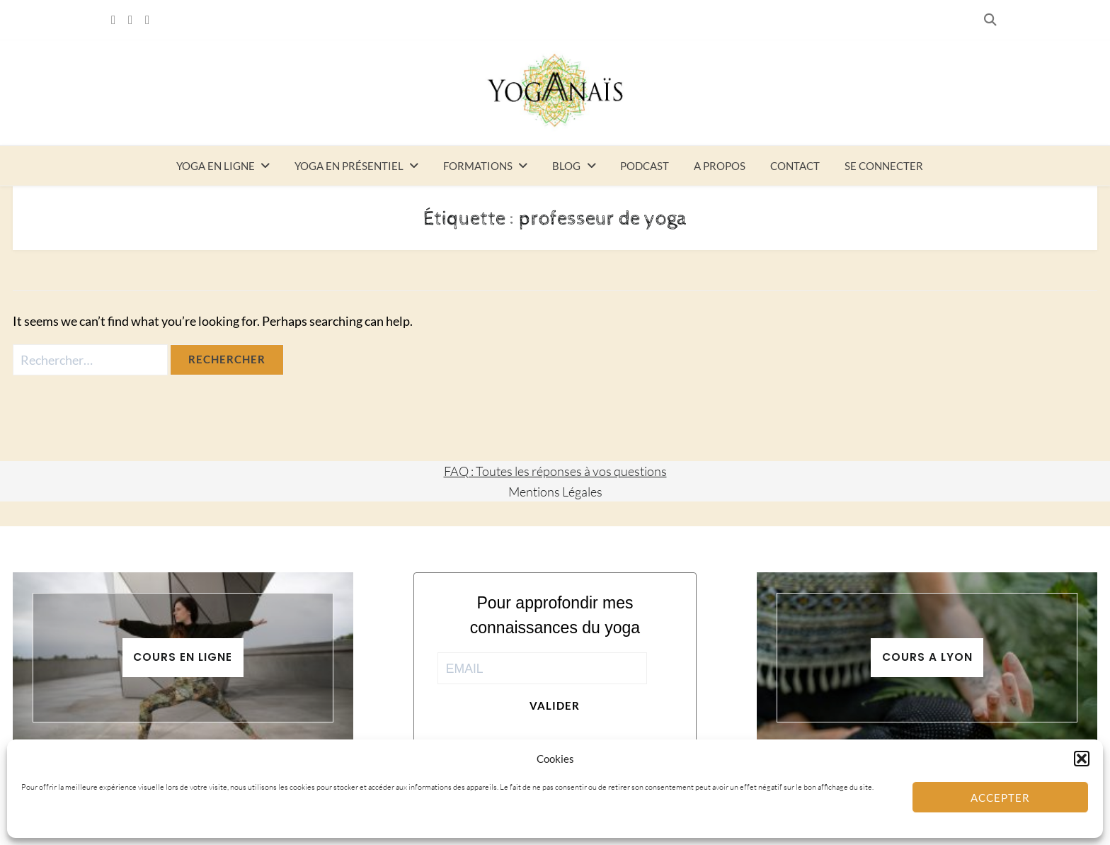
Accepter (1000, 797)
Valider (555, 705)
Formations (478, 165)
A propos (719, 165)
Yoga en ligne (215, 165)
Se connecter (884, 165)
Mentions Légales (555, 491)
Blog (566, 165)
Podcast (644, 165)
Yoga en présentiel (349, 165)
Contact (795, 165)
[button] (1082, 759)
